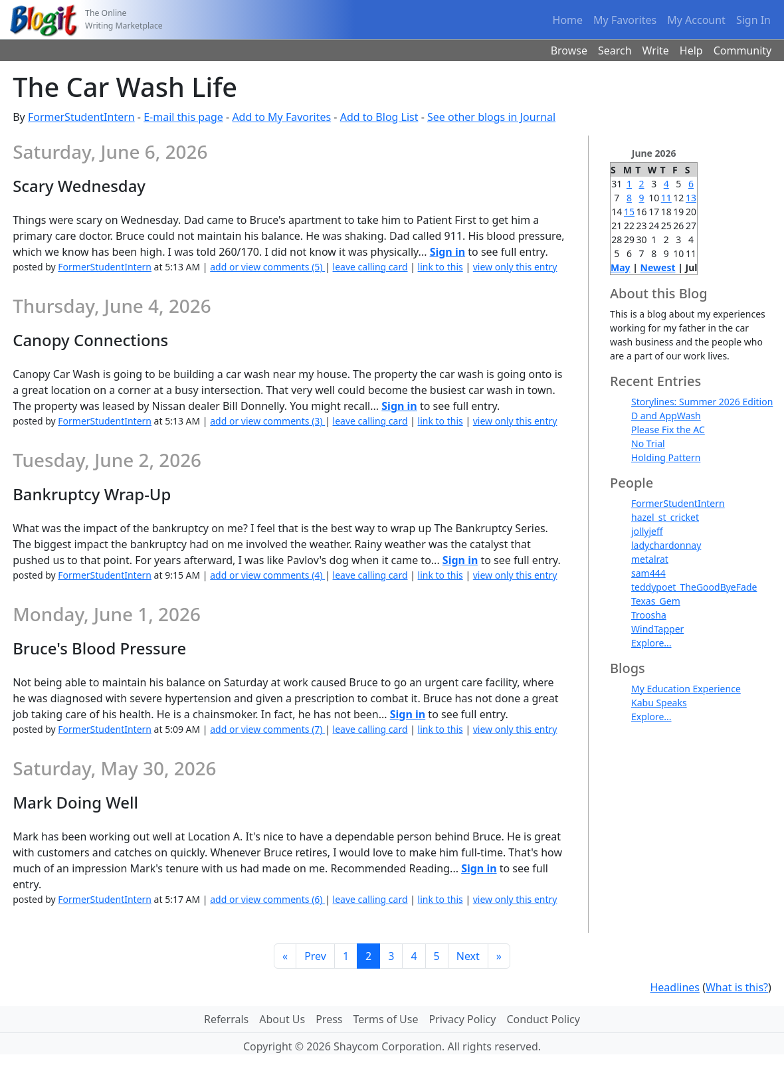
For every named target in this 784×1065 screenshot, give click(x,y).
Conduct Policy (542, 1019)
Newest (658, 267)
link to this (440, 266)
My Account (696, 20)
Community (743, 50)
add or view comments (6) (267, 899)
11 (666, 197)
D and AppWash (666, 415)
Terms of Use (386, 1019)
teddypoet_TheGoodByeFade (694, 587)
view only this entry (515, 266)
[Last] (499, 956)
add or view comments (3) (267, 421)
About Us (282, 1019)
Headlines (675, 987)
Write (655, 50)
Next (468, 956)
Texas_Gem (655, 601)
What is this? (737, 987)
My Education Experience (686, 688)
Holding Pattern (665, 457)
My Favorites (624, 20)
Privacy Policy (462, 1019)
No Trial (648, 443)
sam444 (648, 573)
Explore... (651, 642)
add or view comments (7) (267, 729)
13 (691, 197)
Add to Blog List (379, 117)
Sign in (447, 251)
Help (691, 50)
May (621, 267)
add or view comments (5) (267, 266)
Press (329, 1019)
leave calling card (370, 266)
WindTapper (657, 629)
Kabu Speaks (659, 702)
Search (615, 50)
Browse (569, 50)
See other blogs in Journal (491, 117)
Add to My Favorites (281, 117)
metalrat (649, 559)
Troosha (648, 615)
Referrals (226, 1019)
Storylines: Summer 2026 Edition (702, 401)
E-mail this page (183, 117)
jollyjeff (647, 531)
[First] (285, 956)
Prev (315, 956)
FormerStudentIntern (81, 117)
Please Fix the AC (668, 429)
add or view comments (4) (267, 575)
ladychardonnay (666, 545)
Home (568, 20)
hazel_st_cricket (665, 517)
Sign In (753, 20)
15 (629, 211)
